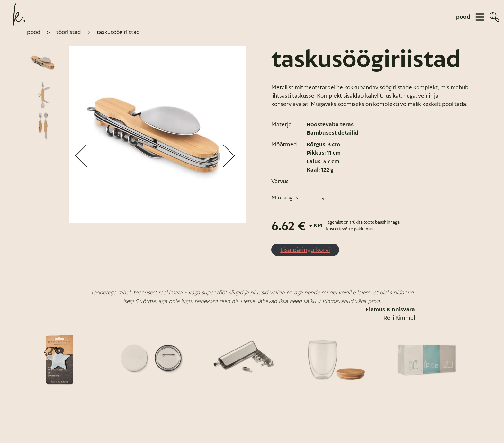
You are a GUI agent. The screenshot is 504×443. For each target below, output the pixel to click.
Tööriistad (68, 32)
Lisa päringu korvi (305, 249)
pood (463, 17)
